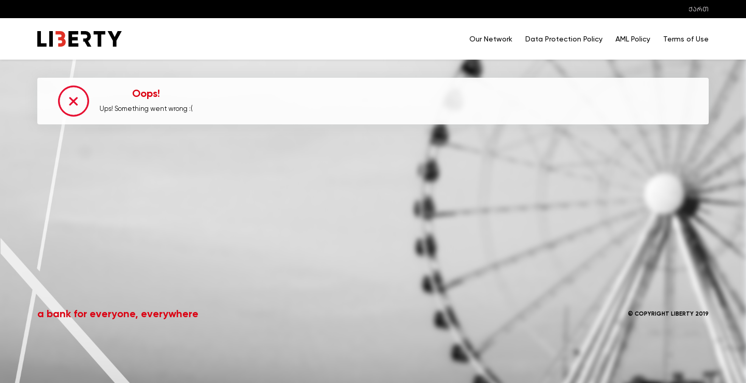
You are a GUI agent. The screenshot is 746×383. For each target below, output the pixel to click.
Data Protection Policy (563, 39)
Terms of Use (686, 39)
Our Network (490, 39)
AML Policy (632, 39)
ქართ (698, 9)
